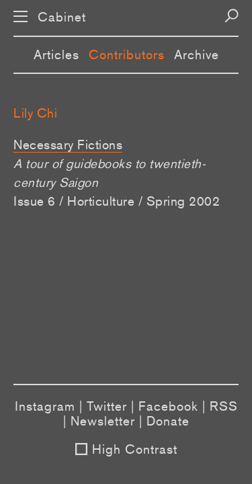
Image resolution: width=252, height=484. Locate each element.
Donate (168, 420)
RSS (224, 406)
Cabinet (62, 17)
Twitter (107, 406)
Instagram (45, 406)
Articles (56, 54)
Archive (196, 54)
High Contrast (134, 449)
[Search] (231, 16)
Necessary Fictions (67, 144)
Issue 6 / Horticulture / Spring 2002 (116, 201)
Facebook (168, 406)
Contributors (127, 54)
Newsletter (103, 420)
